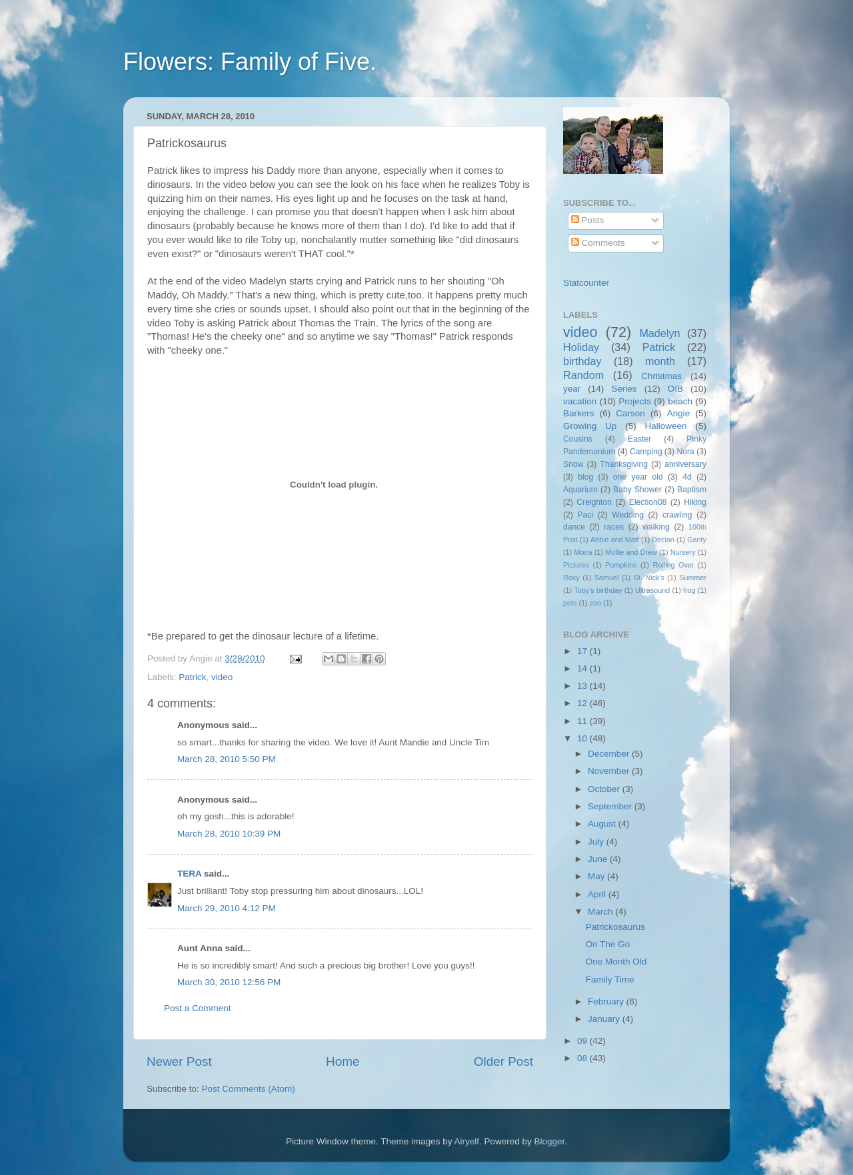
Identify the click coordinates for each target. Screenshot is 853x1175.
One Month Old (616, 962)
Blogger (549, 1141)
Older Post (503, 1061)
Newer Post (179, 1061)
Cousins (577, 439)
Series (623, 389)
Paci (585, 515)
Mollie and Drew (631, 552)
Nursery (683, 552)
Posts (587, 220)
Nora (685, 451)
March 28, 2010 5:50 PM (226, 759)
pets (569, 603)
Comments (598, 243)
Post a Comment (197, 1008)
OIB (675, 389)
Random (583, 375)
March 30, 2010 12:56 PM (229, 982)
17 (583, 651)
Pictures (576, 565)
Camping (646, 451)
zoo (595, 603)
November (610, 771)
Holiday (581, 347)
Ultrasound (652, 590)
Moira (583, 552)
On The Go (608, 944)
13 (583, 686)
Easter (639, 439)
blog (585, 477)
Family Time (610, 979)
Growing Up (589, 426)
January (605, 1019)
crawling (677, 515)
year (571, 389)
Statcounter (586, 283)
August (603, 824)
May (597, 876)
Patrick (192, 677)
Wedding (628, 515)
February (607, 1001)
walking (656, 527)
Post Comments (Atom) (248, 1089)
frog (689, 590)
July (597, 842)
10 (583, 738)
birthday (582, 361)
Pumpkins (620, 565)
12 (583, 703)
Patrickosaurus (615, 927)
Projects (634, 401)
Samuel (606, 578)
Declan (663, 540)
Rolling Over (673, 565)
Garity (696, 540)
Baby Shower (637, 489)
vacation (579, 401)
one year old (638, 477)
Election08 (648, 502)
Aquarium (580, 489)
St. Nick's (649, 578)
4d (687, 477)
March (601, 912)
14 (583, 668)
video (222, 677)
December (610, 754)
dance (574, 527)
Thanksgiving (624, 464)
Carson (630, 413)
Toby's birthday (598, 590)
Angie (678, 413)
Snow (573, 464)
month (660, 361)
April (598, 894)
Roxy (571, 578)
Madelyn (659, 333)
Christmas (661, 376)
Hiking (695, 502)
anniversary (685, 464)
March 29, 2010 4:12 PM (226, 908)
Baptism (691, 489)
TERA (189, 874)
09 (583, 1041)
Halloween (666, 426)
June (599, 859)
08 (583, 1058)
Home (342, 1061)
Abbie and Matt (614, 540)
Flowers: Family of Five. (250, 61)
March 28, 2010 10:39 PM (229, 834)
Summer (692, 578)
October (605, 789)
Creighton (594, 502)
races (614, 527)
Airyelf (467, 1141)
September (611, 806)
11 (583, 721)
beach (680, 401)
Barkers (578, 413)
